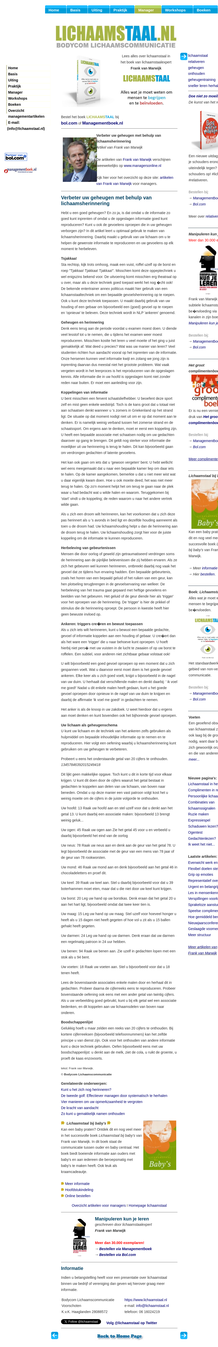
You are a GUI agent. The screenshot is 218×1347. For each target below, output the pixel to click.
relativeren (196, 62)
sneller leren (197, 86)
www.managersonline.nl (142, 166)
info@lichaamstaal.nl (152, 1306)
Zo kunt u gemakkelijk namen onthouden (93, 1114)
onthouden (196, 74)
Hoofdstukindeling (79, 1190)
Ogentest (195, 832)
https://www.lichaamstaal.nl (146, 1300)
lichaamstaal (198, 56)
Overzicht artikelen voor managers (99, 1205)
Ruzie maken (198, 814)
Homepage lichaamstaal (148, 1205)
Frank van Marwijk (137, 160)
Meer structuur (199, 935)
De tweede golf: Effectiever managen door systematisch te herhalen (114, 1096)
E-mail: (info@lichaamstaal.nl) (26, 123)
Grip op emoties (200, 874)
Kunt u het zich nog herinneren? (86, 1090)
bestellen (207, 574)
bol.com (69, 123)
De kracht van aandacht (79, 1108)
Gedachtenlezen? (202, 838)
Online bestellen (77, 1196)
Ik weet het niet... (201, 844)
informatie (209, 568)
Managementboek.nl (102, 123)
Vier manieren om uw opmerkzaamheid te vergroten (102, 1102)
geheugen (196, 68)
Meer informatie (77, 1184)
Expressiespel (199, 820)
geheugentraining (201, 80)
